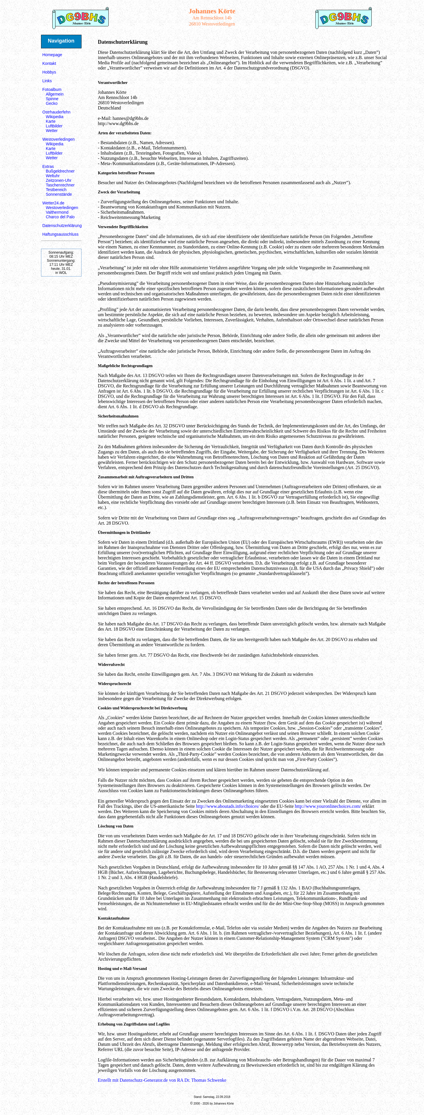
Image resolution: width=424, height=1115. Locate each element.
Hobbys (49, 72)
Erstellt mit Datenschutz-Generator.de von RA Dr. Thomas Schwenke (162, 1080)
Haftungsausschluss (60, 234)
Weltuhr (53, 175)
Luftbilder (54, 126)
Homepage (52, 54)
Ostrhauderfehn (56, 112)
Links (47, 80)
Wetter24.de (53, 203)
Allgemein (55, 94)
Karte (50, 121)
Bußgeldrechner (60, 171)
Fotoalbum (52, 89)
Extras (48, 166)
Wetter (52, 130)
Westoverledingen (58, 139)
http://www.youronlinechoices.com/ (328, 806)
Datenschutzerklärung (62, 225)
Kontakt (49, 63)
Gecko (52, 103)
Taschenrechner (60, 185)
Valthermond (57, 212)
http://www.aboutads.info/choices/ (227, 806)
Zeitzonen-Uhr (59, 180)
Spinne (52, 98)
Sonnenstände (59, 194)
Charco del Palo (60, 217)
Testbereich (56, 189)
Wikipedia (55, 116)
